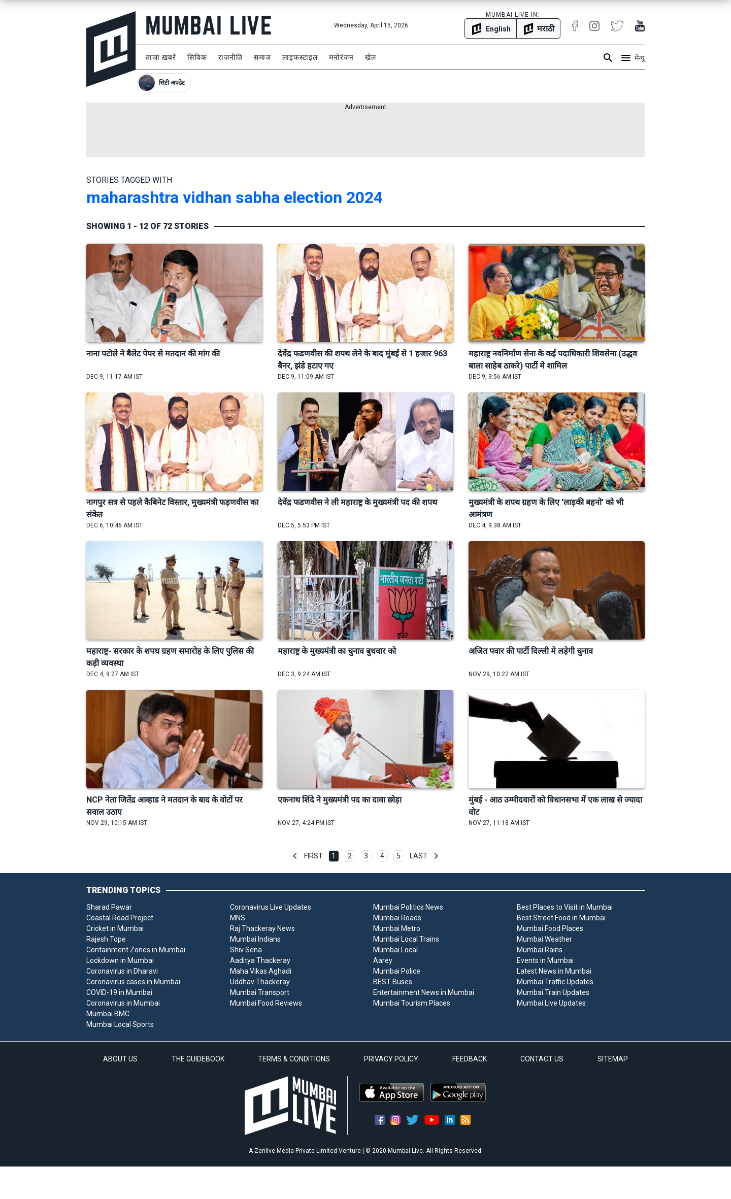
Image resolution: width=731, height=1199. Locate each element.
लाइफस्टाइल (300, 57)
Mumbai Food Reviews (266, 1003)
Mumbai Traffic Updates (555, 982)
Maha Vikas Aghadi (260, 971)
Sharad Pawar (109, 907)
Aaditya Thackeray (260, 960)
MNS (237, 918)
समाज (262, 57)
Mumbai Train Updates (553, 992)
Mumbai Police (396, 971)
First (313, 856)
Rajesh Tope (106, 939)
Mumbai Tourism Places (411, 1003)
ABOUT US (120, 1059)
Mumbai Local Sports (120, 1024)
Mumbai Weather (544, 939)
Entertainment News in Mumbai (423, 992)
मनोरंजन (341, 57)
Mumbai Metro (396, 928)
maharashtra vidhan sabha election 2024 (234, 197)
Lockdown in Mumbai (120, 960)
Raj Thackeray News (262, 928)
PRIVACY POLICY (391, 1059)
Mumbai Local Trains (406, 939)
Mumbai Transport (259, 992)
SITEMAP (612, 1059)
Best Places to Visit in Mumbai (565, 907)
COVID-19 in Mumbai (119, 992)
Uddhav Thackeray (260, 982)
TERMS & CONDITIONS (294, 1059)
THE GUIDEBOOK (198, 1059)
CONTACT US (541, 1059)
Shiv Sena (246, 950)
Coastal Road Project (119, 918)
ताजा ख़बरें (161, 57)
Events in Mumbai (545, 960)
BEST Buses (392, 982)
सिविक (197, 57)
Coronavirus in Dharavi (122, 971)
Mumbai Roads (397, 918)
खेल (370, 57)
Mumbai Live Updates (551, 1003)
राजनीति (230, 57)
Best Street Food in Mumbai (561, 918)
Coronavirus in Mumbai (123, 1003)
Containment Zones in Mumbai (135, 950)
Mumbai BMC (107, 1014)
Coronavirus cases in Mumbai (133, 982)
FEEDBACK (469, 1059)
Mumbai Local (395, 950)
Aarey (382, 960)
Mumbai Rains (539, 950)
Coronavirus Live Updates (270, 907)
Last (418, 856)
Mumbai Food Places (550, 928)
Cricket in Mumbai (115, 928)
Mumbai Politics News (408, 907)
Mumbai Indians (255, 939)
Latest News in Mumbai (554, 971)
